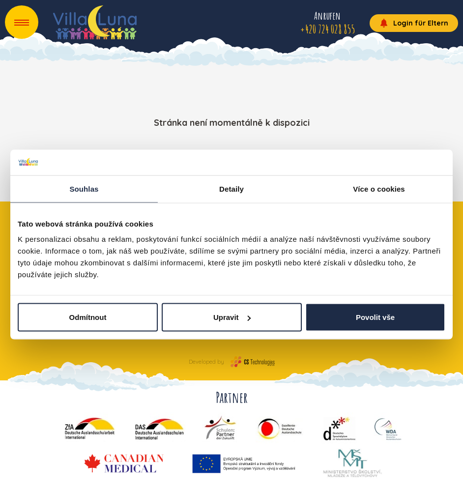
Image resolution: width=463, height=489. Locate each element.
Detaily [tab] (231, 188)
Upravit (232, 317)
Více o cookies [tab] (379, 188)
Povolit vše (375, 317)
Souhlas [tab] (83, 188)
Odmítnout (88, 317)
